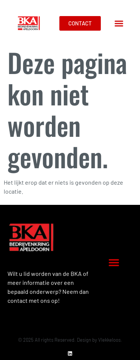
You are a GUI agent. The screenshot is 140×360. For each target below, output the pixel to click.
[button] (119, 23)
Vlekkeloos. (110, 340)
